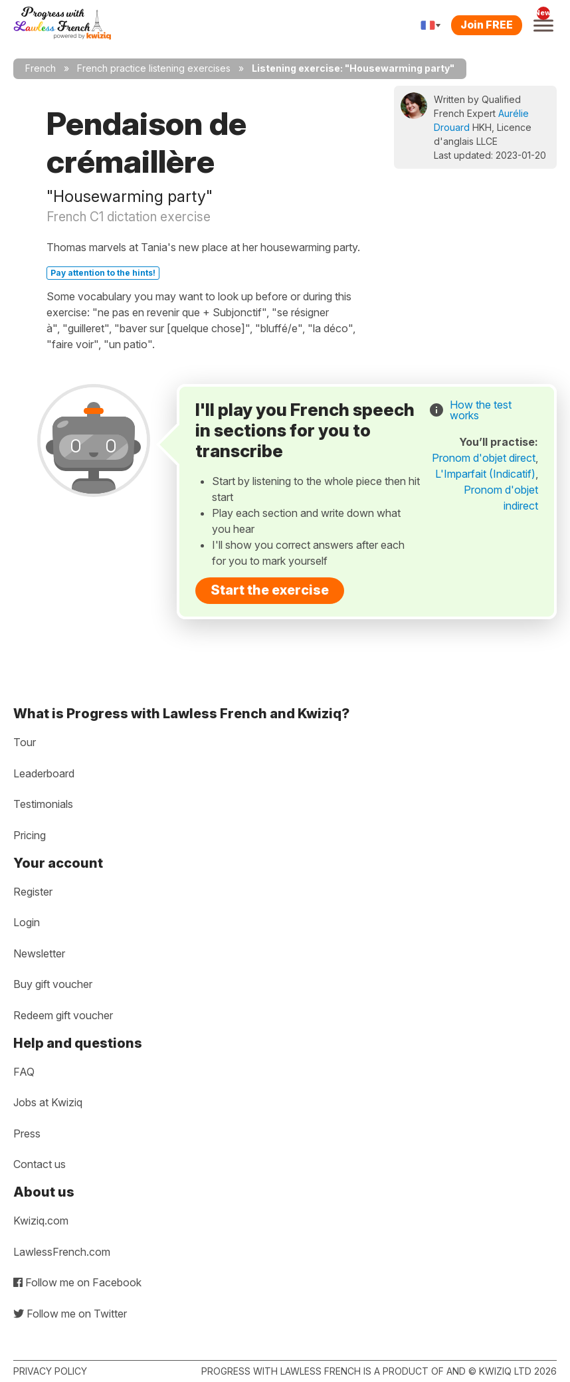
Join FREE (486, 24)
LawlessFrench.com (61, 1251)
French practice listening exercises (154, 68)
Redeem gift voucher (63, 1015)
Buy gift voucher (52, 984)
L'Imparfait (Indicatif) (485, 473)
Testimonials (43, 804)
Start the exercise (270, 590)
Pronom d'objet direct (483, 457)
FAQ (24, 1071)
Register (32, 891)
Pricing (29, 835)
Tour (24, 742)
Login (26, 922)
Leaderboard (43, 773)
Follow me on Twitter (70, 1313)
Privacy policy (50, 1371)
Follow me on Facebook (77, 1282)
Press (27, 1133)
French (40, 68)
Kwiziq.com (40, 1220)
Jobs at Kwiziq (47, 1102)
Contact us (39, 1164)
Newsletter (39, 953)
